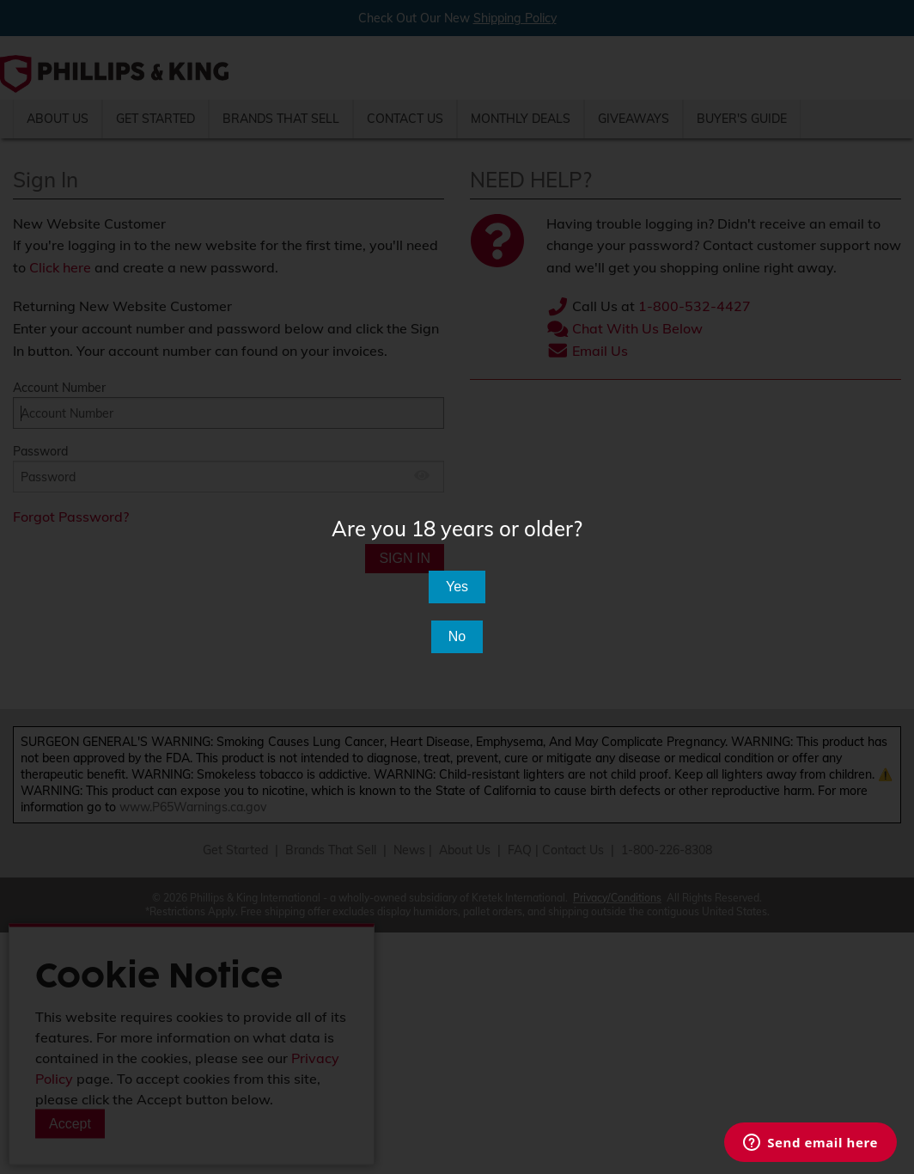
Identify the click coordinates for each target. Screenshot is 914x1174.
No (457, 636)
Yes (457, 586)
